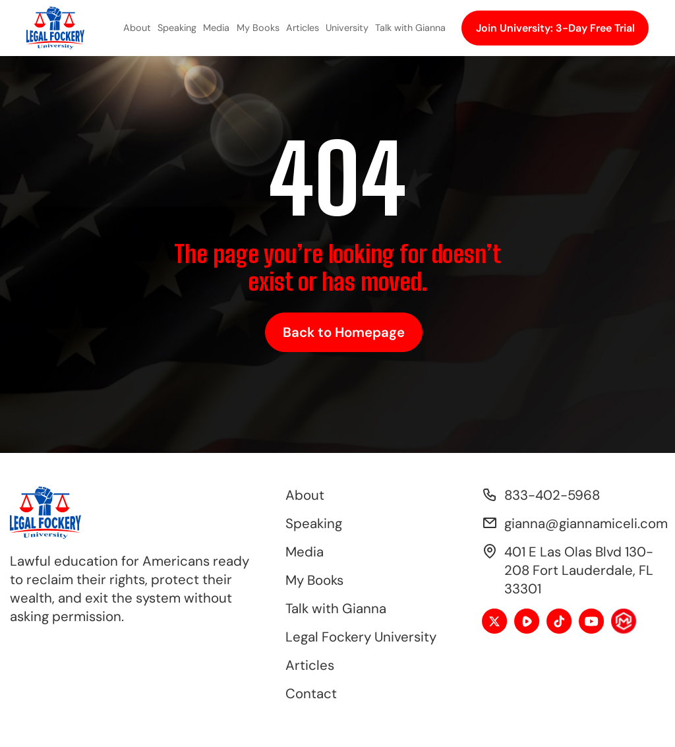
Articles (302, 28)
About (137, 28)
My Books (258, 28)
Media (216, 28)
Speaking (177, 28)
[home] (55, 28)
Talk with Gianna (410, 28)
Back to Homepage (344, 332)
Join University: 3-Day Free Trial (555, 28)
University (347, 28)
